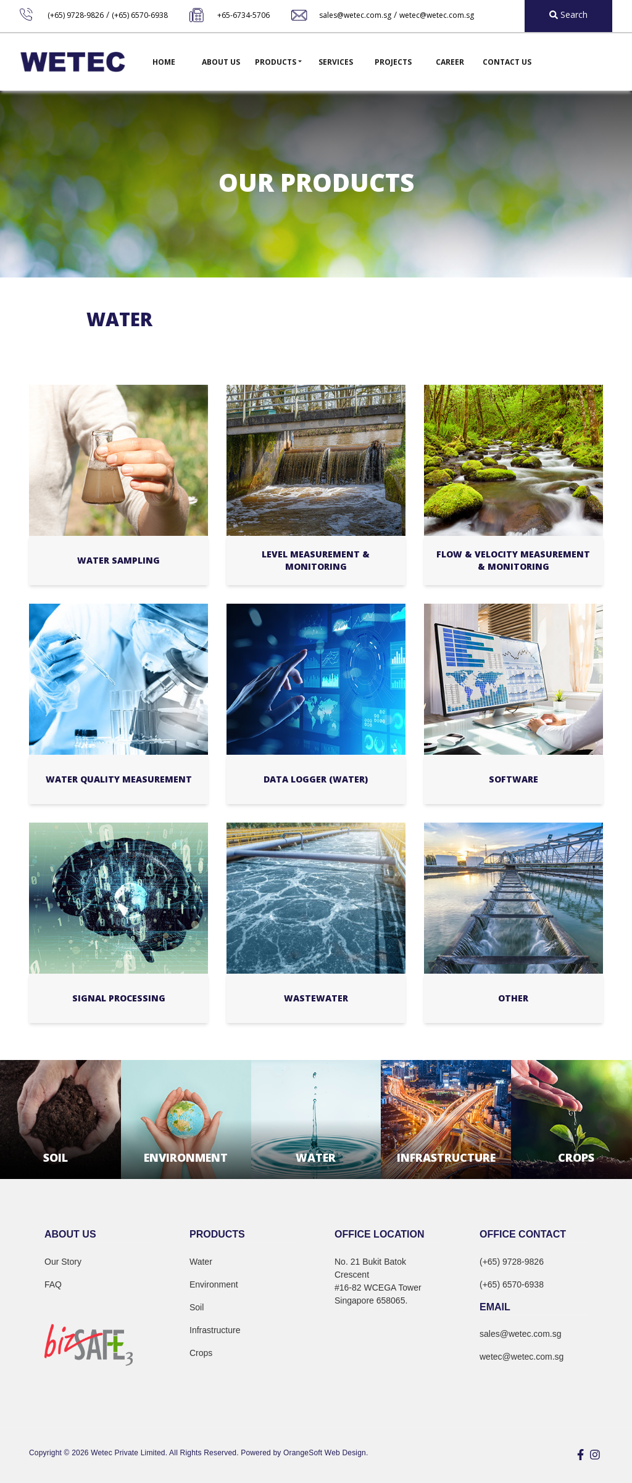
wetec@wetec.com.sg (436, 15)
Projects (393, 62)
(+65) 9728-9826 (76, 15)
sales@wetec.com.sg (355, 15)
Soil (196, 1307)
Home (163, 62)
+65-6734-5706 (243, 15)
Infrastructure (214, 1330)
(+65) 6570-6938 (140, 15)
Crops (200, 1353)
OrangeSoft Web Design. (325, 1452)
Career (450, 62)
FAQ (53, 1284)
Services (335, 62)
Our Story (62, 1262)
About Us (221, 62)
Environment (213, 1284)
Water (200, 1262)
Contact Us (507, 62)
